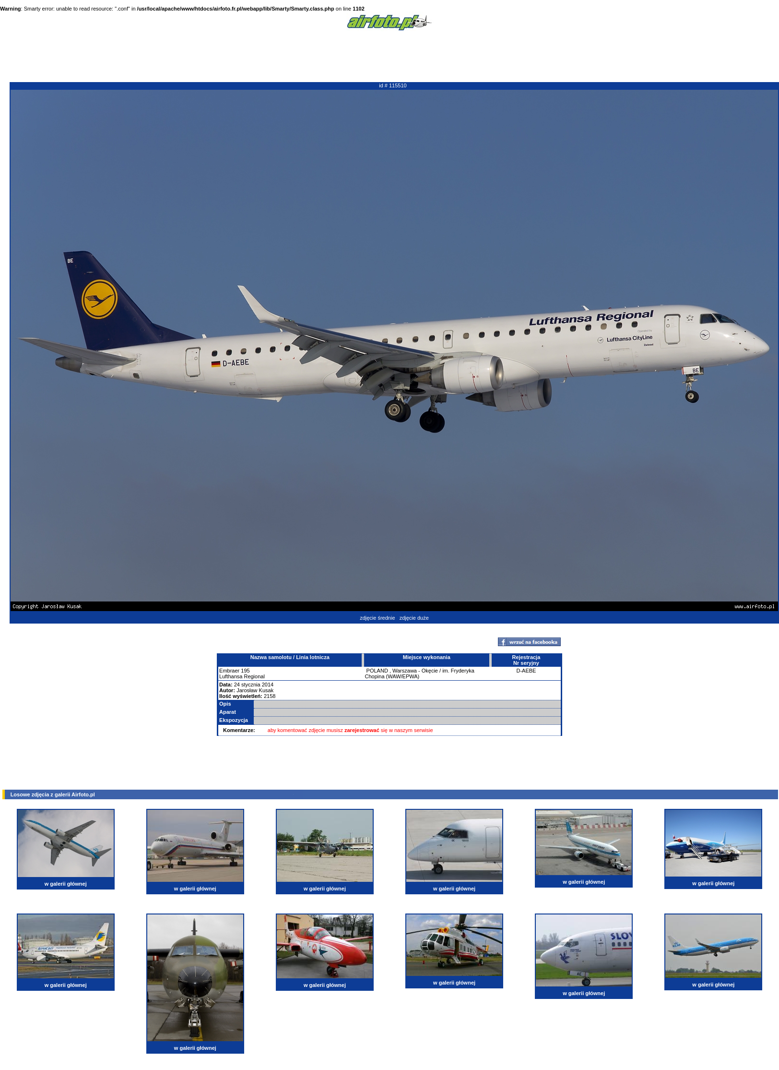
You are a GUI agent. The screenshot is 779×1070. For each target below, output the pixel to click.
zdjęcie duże (414, 618)
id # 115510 (393, 85)
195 (245, 670)
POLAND (377, 670)
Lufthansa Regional (242, 676)
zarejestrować (361, 730)
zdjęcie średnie (377, 618)
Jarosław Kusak (254, 690)
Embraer (229, 670)
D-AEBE (526, 670)
